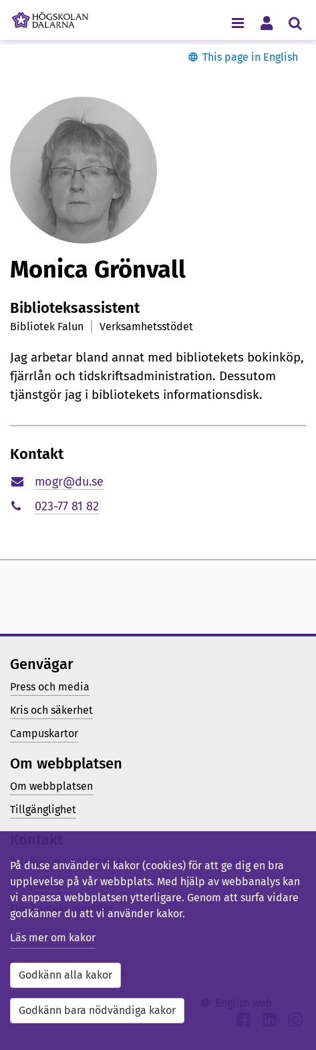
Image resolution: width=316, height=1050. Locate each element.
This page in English (250, 57)
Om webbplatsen (51, 786)
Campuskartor (44, 733)
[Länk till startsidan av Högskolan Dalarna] (50, 16)
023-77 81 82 (67, 506)
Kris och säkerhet (51, 710)
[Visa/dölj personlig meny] (266, 22)
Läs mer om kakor (53, 937)
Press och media (50, 686)
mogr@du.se (69, 481)
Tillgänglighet (43, 809)
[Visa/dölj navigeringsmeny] (237, 22)
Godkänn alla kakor (65, 975)
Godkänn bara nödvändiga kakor (97, 1010)
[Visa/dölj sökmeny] (295, 22)
